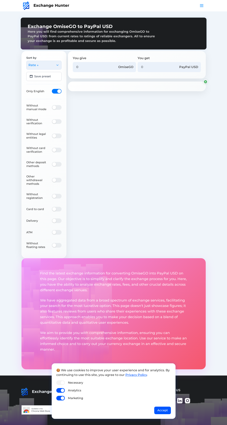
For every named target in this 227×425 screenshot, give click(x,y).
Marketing (75, 398)
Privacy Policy (136, 375)
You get (144, 58)
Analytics (74, 390)
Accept (162, 410)
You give (79, 58)
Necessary (75, 382)
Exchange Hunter (46, 5)
